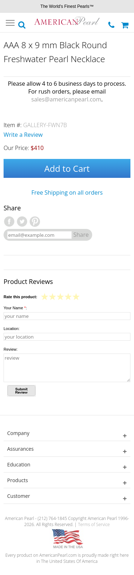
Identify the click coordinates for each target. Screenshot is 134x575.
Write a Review (23, 135)
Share (81, 235)
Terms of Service (94, 524)
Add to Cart (67, 168)
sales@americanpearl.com (66, 99)
